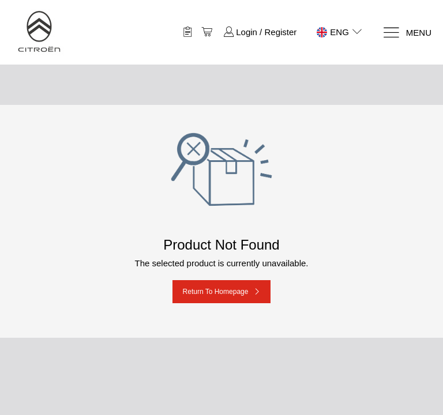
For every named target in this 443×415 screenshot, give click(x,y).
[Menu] (407, 32)
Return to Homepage (216, 292)
